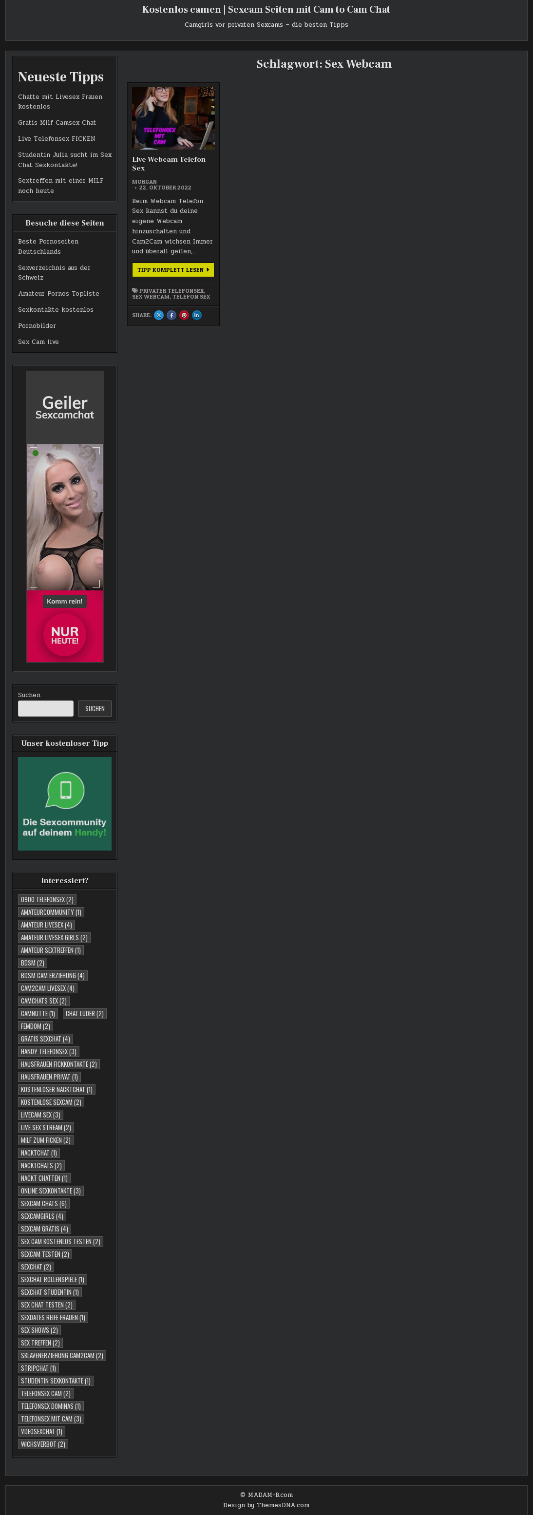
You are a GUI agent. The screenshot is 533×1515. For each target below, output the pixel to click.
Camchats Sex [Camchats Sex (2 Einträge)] (44, 1000)
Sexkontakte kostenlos (56, 310)
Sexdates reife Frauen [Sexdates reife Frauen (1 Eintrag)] (53, 1317)
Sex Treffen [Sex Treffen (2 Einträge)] (40, 1342)
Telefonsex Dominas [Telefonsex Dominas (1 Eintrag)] (51, 1406)
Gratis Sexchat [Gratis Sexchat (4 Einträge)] (45, 1038)
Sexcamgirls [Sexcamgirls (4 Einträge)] (42, 1216)
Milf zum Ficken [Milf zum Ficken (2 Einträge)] (46, 1140)
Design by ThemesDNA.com (266, 1505)
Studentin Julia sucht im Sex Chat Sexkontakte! (65, 160)
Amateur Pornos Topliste (58, 294)
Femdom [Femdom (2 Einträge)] (35, 1026)
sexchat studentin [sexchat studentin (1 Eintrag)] (50, 1292)
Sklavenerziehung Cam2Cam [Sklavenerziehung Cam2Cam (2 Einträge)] (62, 1355)
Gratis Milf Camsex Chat (57, 123)
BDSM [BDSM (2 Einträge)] (32, 962)
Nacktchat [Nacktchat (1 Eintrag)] (39, 1152)
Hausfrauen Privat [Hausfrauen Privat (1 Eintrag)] (49, 1076)
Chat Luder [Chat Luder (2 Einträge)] (85, 1013)
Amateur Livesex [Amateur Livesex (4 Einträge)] (46, 924)
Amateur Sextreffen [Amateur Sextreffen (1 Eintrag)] (51, 950)
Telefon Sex (191, 297)
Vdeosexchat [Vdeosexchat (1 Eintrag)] (41, 1431)
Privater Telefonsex (171, 291)
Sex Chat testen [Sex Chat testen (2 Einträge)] (47, 1304)
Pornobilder (37, 326)
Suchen (29, 695)
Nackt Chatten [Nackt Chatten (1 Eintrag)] (44, 1178)
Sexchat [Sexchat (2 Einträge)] (36, 1266)
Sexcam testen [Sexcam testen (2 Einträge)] (45, 1254)
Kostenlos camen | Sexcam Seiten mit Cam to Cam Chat (266, 9)
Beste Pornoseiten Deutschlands (48, 247)
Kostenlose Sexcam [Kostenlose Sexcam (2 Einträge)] (51, 1102)
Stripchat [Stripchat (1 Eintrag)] (38, 1368)
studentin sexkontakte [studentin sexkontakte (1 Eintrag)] (56, 1380)
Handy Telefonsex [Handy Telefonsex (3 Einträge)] (48, 1051)
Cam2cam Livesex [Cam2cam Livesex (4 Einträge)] (48, 988)
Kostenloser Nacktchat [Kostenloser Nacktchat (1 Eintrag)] (57, 1089)
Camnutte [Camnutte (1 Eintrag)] (38, 1013)
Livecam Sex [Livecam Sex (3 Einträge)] (40, 1114)
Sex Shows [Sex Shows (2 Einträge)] (39, 1330)
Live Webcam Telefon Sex (169, 164)
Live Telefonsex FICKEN (56, 139)
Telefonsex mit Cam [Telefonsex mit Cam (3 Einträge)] (51, 1418)
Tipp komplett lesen (175, 271)
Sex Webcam (151, 297)
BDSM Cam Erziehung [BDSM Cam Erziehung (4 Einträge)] (53, 975)
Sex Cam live (38, 342)
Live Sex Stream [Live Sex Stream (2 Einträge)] (46, 1127)
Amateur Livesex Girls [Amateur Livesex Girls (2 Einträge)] (54, 937)
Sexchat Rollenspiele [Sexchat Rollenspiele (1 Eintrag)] (52, 1279)
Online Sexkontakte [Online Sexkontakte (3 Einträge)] (51, 1190)
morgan (144, 182)
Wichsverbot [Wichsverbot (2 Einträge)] (43, 1444)
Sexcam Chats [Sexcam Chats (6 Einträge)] (44, 1203)
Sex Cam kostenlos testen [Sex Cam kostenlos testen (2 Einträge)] (60, 1241)
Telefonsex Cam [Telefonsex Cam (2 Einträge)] (46, 1393)
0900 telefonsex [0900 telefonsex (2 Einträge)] (47, 899)
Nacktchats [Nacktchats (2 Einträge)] (41, 1165)
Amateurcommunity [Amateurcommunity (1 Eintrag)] (51, 912)
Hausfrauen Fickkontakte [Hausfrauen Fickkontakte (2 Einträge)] (59, 1064)
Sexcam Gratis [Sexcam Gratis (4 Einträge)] (44, 1228)
